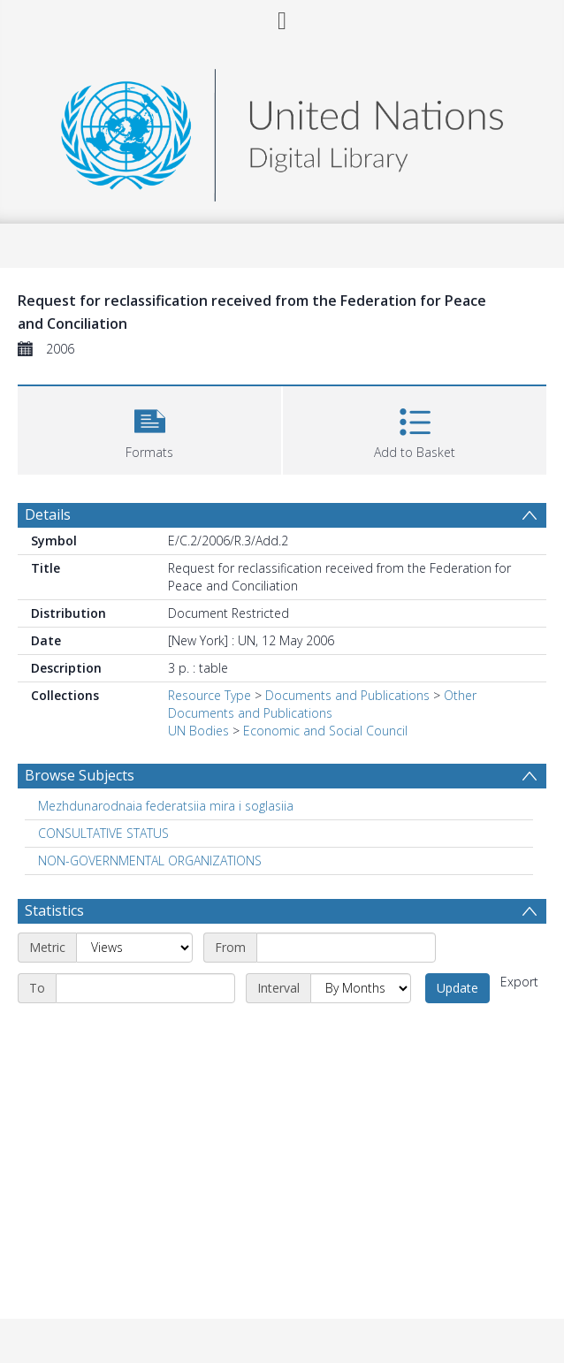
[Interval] (360, 988)
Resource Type (209, 695)
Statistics (54, 910)
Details (48, 514)
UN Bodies (198, 730)
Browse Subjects (79, 775)
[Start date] (346, 948)
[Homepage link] (282, 130)
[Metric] (134, 948)
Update (457, 987)
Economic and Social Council (325, 730)
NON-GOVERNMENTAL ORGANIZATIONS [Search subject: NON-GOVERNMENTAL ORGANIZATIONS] (150, 860)
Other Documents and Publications (322, 704)
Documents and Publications (347, 695)
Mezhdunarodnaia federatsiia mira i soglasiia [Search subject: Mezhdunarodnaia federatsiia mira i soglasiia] (165, 805)
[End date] (145, 988)
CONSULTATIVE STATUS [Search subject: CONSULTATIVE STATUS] (103, 833)
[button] (149, 428)
